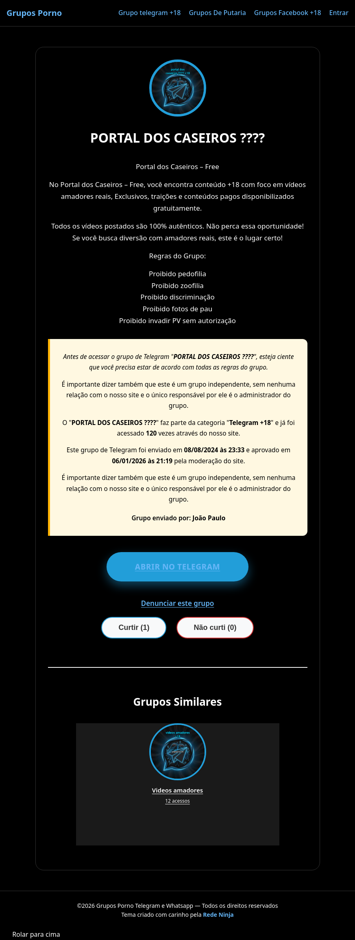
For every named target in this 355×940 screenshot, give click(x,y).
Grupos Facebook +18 (287, 12)
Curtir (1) (133, 627)
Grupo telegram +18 (149, 12)
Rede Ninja (218, 914)
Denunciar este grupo (177, 603)
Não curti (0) (215, 627)
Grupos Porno (34, 12)
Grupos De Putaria (217, 12)
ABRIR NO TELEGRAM (177, 566)
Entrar (338, 12)
